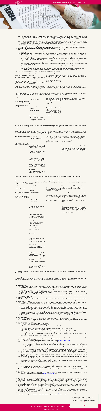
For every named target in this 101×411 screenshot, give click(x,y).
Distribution (60, 2)
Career (80, 2)
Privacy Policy (65, 406)
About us (54, 2)
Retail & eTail (68, 2)
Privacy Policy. (84, 401)
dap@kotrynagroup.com (64, 340)
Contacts (75, 2)
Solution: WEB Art (55, 409)
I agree (84, 405)
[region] (84, 401)
